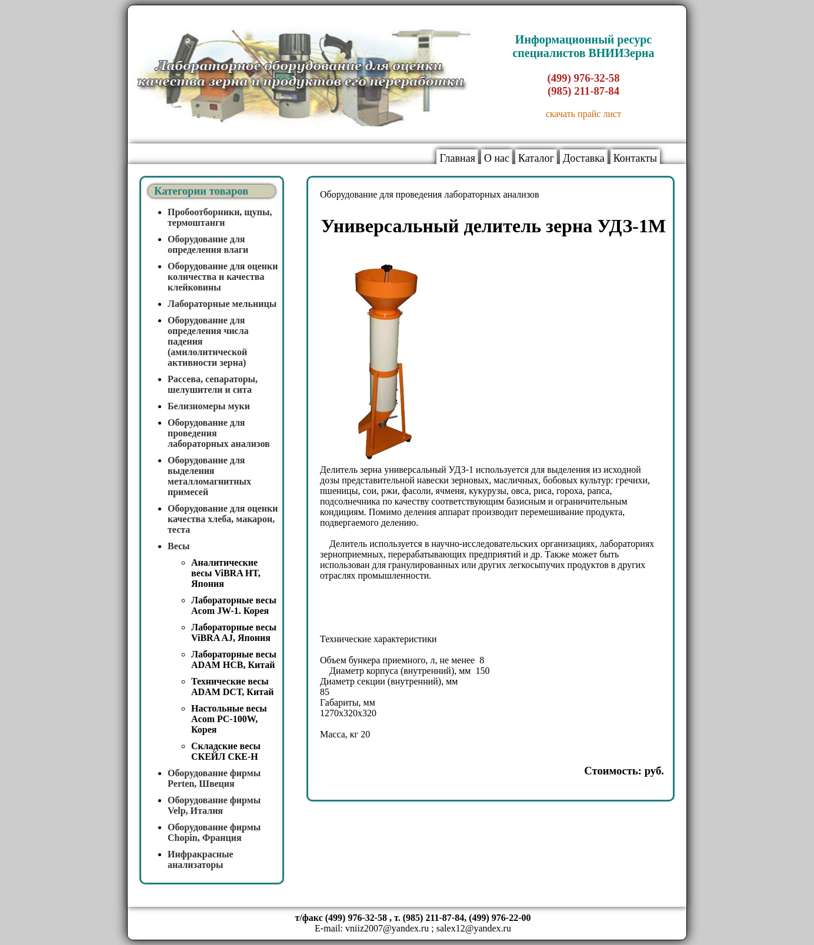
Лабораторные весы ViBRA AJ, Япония (233, 632)
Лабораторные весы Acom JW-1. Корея (233, 605)
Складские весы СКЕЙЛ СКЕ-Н (226, 751)
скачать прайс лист (583, 114)
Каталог (536, 158)
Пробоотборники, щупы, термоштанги (220, 217)
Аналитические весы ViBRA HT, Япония (226, 573)
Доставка (584, 158)
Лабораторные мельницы (222, 304)
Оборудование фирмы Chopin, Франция (214, 832)
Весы (179, 546)
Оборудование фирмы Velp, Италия (214, 805)
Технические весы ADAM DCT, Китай (232, 686)
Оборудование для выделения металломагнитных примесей (209, 476)
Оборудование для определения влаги (208, 244)
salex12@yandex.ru (473, 928)
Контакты (635, 158)
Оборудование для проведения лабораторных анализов (429, 194)
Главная (457, 158)
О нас (496, 158)
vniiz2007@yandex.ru (387, 928)
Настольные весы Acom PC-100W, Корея (229, 718)
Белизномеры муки (209, 406)
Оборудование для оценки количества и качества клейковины (223, 276)
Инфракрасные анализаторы (200, 859)
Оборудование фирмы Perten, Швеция (214, 778)
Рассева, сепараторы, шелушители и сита (213, 384)
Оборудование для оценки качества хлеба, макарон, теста (223, 519)
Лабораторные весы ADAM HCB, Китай (233, 659)
